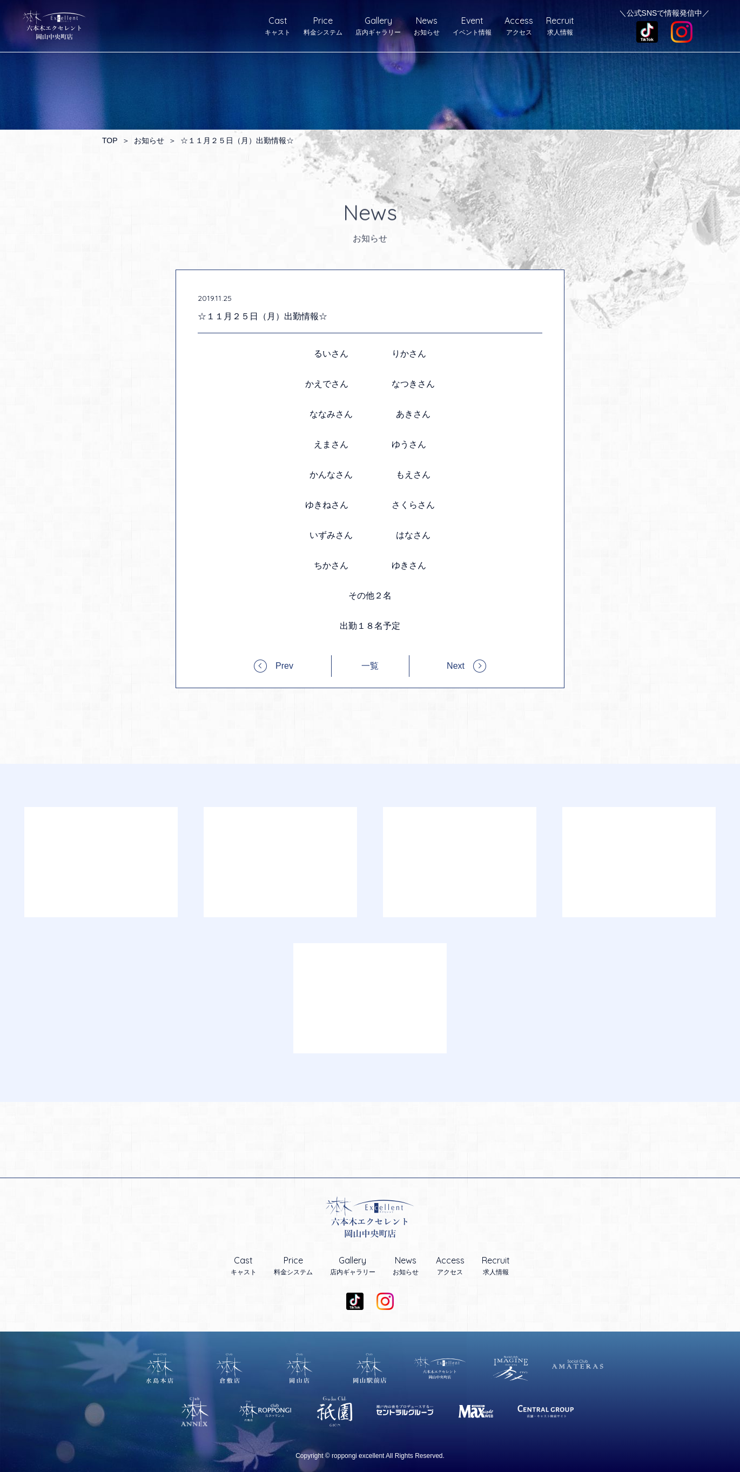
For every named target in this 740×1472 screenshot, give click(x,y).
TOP (110, 140)
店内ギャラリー (378, 26)
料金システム (323, 26)
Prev (284, 665)
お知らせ (427, 26)
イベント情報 (472, 26)
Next (456, 665)
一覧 (370, 666)
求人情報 (560, 26)
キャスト (278, 26)
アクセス (518, 26)
